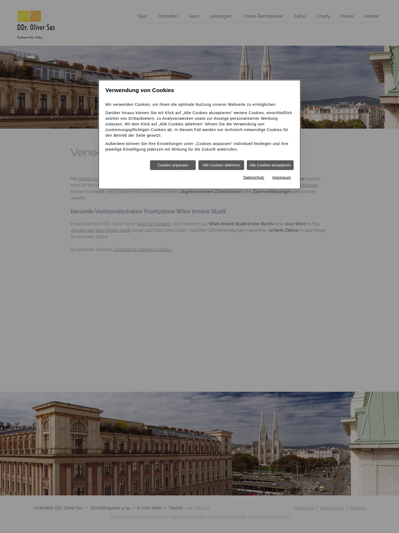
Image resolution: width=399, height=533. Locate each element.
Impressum (281, 177)
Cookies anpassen (172, 165)
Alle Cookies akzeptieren (270, 165)
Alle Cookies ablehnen (221, 165)
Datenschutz (253, 177)
